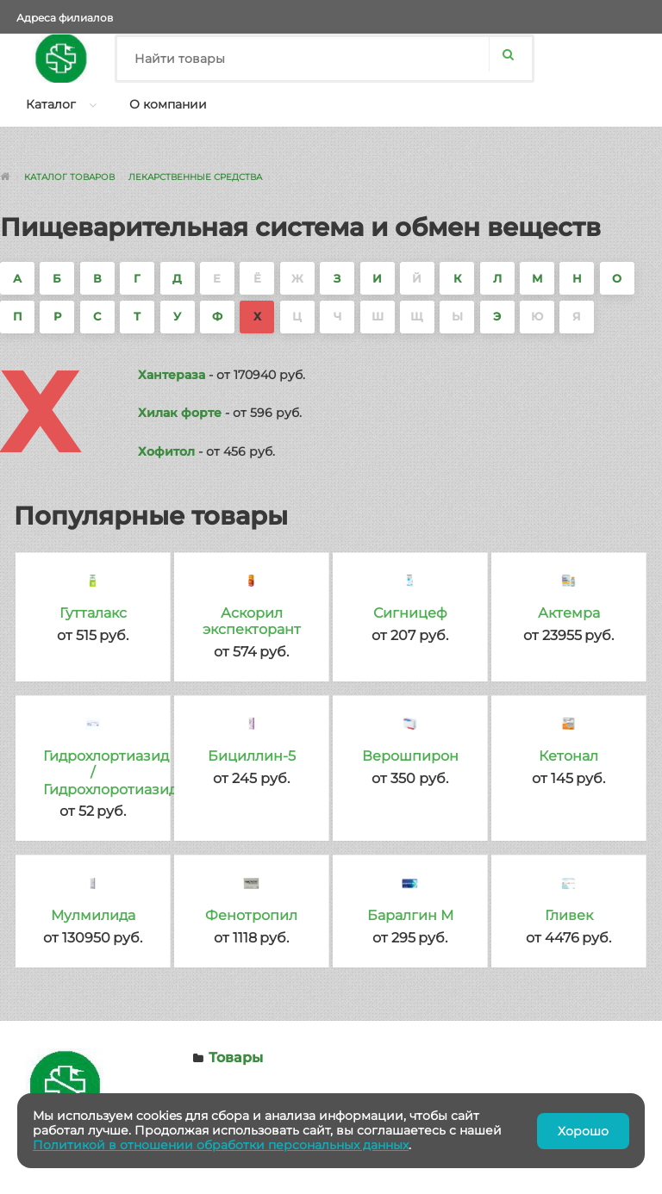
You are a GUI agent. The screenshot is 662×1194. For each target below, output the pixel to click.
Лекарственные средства (195, 177)
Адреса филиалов (64, 17)
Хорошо (583, 1131)
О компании (168, 104)
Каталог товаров (69, 177)
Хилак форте (180, 412)
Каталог (51, 104)
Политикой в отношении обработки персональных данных (221, 1145)
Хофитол (166, 451)
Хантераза (171, 374)
